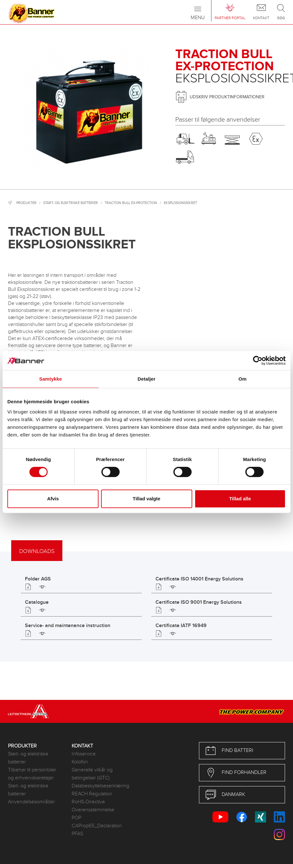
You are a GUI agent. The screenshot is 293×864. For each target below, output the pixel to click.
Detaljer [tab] (146, 379)
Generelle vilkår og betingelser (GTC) (92, 774)
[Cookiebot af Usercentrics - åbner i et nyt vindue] (258, 360)
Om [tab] (242, 379)
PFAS (77, 834)
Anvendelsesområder (31, 802)
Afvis (53, 498)
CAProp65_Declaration (97, 826)
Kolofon (80, 762)
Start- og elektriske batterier (70, 203)
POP (76, 818)
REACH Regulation (92, 794)
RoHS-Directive (88, 802)
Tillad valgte (146, 498)
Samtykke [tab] (50, 379)
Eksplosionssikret (180, 203)
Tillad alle (240, 498)
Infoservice (84, 754)
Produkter (26, 203)
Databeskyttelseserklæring (99, 786)
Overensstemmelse (93, 810)
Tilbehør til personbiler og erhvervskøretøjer (32, 774)
